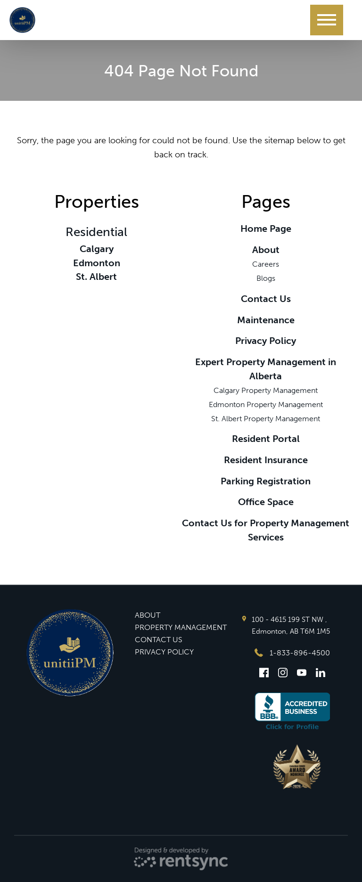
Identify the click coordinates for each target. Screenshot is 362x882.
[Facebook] (264, 672)
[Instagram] (283, 672)
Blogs (265, 278)
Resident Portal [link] (266, 438)
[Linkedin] (320, 672)
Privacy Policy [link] (265, 340)
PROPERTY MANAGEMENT (181, 627)
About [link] (266, 249)
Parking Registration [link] (266, 481)
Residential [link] (96, 232)
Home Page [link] (265, 228)
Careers (265, 264)
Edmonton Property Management (266, 404)
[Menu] (326, 20)
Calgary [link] (97, 248)
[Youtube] (301, 672)
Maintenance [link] (266, 320)
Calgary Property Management (266, 390)
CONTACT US (158, 639)
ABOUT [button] (147, 615)
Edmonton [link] (96, 263)
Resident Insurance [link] (266, 460)
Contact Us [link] (266, 298)
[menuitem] (181, 615)
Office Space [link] (266, 501)
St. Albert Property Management (265, 418)
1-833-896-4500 (292, 652)
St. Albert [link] (96, 276)
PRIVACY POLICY (164, 651)
